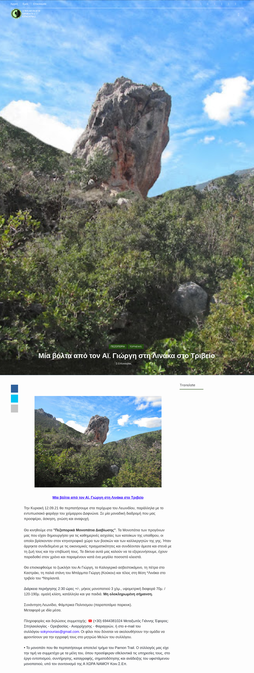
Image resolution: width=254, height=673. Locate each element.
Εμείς (26, 3)
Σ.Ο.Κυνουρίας (124, 391)
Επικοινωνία (40, 3)
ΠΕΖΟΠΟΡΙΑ (118, 374)
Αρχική (14, 3)
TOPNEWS (136, 374)
